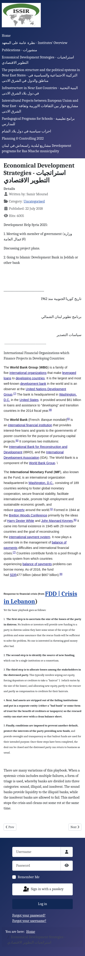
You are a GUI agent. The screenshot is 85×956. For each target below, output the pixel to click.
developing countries (30, 378)
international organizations (28, 373)
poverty (19, 510)
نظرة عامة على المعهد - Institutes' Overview (35, 43)
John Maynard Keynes (57, 521)
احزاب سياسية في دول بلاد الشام (26, 131)
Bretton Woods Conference (28, 515)
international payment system (29, 537)
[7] (14, 393)
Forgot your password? (29, 915)
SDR (13, 575)
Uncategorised (34, 201)
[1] (51, 509)
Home (6, 36)
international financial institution (30, 425)
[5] (68, 418)
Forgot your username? (29, 921)
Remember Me (28, 877)
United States (29, 400)
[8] (50, 409)
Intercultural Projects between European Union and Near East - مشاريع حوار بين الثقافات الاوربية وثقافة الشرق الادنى (40, 106)
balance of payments (37, 564)
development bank (33, 383)
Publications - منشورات (19, 50)
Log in (42, 904)
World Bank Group (42, 463)
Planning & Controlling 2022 (23, 138)
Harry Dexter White (20, 521)
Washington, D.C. (41, 483)
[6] (17, 440)
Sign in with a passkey (43, 889)
